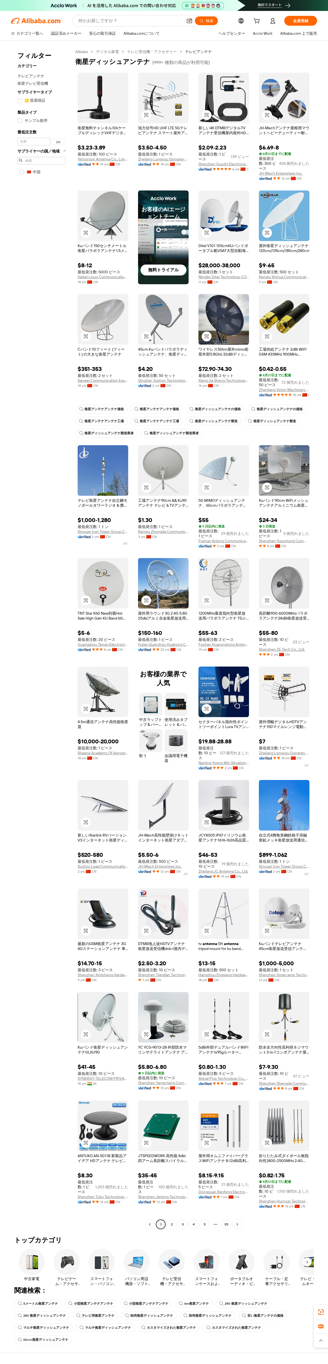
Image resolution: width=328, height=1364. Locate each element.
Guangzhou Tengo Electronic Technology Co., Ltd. (103, 644)
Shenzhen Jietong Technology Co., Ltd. (163, 1197)
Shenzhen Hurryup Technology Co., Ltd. (284, 1201)
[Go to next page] (237, 1224)
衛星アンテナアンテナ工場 (101, 421)
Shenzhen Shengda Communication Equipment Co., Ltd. (284, 1083)
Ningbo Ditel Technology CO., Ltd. (223, 277)
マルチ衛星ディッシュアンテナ (43, 1327)
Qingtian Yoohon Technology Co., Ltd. (163, 380)
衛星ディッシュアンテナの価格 (215, 409)
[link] (321, 1312)
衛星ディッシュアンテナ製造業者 (106, 433)
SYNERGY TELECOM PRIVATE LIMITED (103, 1078)
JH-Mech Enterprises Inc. (281, 173)
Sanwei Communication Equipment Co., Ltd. (103, 380)
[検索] (206, 20)
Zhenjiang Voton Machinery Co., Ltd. (284, 390)
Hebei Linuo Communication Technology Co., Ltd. (103, 277)
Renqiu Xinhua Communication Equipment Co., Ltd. (284, 277)
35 (226, 1224)
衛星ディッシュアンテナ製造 (213, 421)
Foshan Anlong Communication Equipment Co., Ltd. (223, 541)
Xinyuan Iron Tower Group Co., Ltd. (103, 531)
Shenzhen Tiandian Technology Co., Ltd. (163, 975)
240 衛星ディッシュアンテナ (243, 1303)
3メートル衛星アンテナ (38, 1303)
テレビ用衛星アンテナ (95, 1315)
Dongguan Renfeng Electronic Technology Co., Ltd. (223, 1192)
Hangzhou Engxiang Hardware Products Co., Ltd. (223, 975)
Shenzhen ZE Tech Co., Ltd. (282, 649)
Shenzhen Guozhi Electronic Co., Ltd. (223, 164)
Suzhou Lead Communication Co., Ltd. (103, 866)
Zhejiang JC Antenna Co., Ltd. (223, 871)
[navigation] (41, 638)
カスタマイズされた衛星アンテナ (168, 1327)
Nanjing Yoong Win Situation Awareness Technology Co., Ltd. (223, 763)
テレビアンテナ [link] (198, 51)
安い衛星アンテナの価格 (262, 1315)
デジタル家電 (107, 51)
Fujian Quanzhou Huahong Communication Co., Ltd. (163, 644)
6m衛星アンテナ (194, 1303)
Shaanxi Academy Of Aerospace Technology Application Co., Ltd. (103, 753)
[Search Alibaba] (130, 21)
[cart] (258, 21)
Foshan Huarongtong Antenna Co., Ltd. (223, 644)
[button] (189, 20)
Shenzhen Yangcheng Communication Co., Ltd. (163, 1083)
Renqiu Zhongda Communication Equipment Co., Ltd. (163, 531)
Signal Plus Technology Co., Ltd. (223, 1078)
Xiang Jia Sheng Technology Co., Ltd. (223, 380)
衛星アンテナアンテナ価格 (101, 409)
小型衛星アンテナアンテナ (90, 1303)
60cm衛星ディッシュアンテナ (43, 1339)
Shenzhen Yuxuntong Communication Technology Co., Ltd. (284, 541)
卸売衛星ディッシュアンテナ (149, 1315)
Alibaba (81, 51)
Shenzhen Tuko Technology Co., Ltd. (103, 1197)
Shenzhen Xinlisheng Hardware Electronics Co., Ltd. (103, 975)
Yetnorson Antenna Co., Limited (103, 159)
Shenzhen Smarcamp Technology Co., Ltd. (284, 975)
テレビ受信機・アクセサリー (152, 51)
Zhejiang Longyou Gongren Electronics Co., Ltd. (163, 159)
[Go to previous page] (150, 1224)
